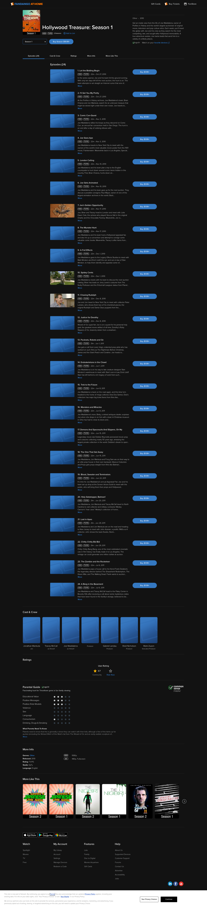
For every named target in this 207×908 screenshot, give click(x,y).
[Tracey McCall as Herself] (51, 633)
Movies (26, 854)
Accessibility (120, 875)
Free (25, 862)
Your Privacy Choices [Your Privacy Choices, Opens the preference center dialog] (149, 899)
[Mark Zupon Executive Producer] (149, 633)
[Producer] (90, 633)
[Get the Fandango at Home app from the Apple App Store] (30, 834)
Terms (52, 894)
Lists (86, 850)
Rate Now (111, 675)
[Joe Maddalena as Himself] (70, 633)
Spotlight (26, 850)
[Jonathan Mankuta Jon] (31, 633)
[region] (103, 899)
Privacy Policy (90, 894)
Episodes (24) (33, 56)
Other (32, 755)
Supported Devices (122, 854)
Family (86, 854)
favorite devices (162, 43)
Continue (168, 899)
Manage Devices (60, 862)
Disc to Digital (89, 858)
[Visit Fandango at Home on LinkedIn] (170, 884)
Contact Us (119, 866)
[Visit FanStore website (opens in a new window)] (190, 4)
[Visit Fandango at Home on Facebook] (175, 884)
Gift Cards (88, 866)
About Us (119, 850)
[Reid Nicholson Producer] (129, 633)
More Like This (112, 56)
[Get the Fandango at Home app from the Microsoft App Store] (61, 834)
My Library (58, 850)
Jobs (117, 879)
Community (97, 675)
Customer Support (122, 858)
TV (24, 858)
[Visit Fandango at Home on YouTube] (181, 884)
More (80, 86)
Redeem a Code (60, 866)
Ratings (74, 56)
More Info (91, 56)
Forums (118, 862)
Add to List (70, 33)
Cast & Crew (55, 56)
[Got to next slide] (184, 801)
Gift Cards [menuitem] (155, 4)
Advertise (119, 870)
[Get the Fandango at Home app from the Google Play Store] (46, 834)
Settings (57, 858)
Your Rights (65, 897)
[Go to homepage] (27, 4)
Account (57, 854)
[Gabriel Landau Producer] (110, 633)
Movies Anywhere (91, 862)
